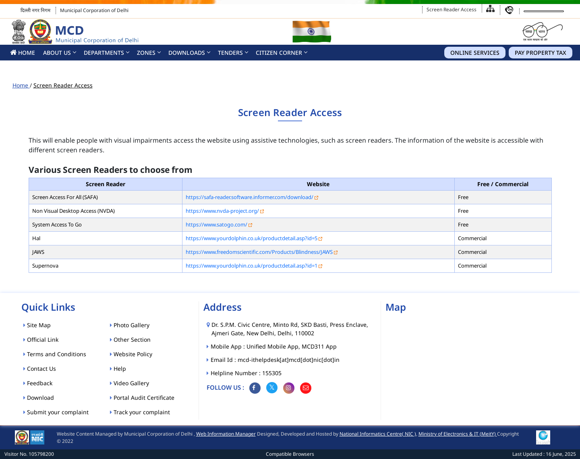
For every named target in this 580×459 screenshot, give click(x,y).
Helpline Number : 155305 (246, 373)
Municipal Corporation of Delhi (94, 10)
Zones (146, 52)
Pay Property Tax (540, 52)
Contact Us (39, 368)
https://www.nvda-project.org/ (222, 210)
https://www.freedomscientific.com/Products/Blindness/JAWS (259, 251)
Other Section (130, 339)
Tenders (230, 52)
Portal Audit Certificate (142, 397)
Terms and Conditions (54, 354)
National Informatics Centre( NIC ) (378, 433)
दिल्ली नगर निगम (35, 10)
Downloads (186, 52)
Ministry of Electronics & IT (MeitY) (457, 433)
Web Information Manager (226, 433)
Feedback (37, 383)
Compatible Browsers (290, 454)
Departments (104, 52)
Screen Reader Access (451, 9)
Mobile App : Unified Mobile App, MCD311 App (274, 346)
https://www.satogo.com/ (216, 224)
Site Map (37, 325)
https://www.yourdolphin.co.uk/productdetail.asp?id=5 (251, 238)
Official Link (40, 339)
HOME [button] (22, 52)
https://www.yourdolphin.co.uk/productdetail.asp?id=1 (251, 265)
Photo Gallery (129, 325)
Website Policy (131, 354)
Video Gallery (129, 383)
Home (21, 85)
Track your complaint (140, 412)
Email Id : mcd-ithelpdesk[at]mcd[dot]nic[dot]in (275, 359)
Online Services (474, 52)
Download (38, 397)
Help (118, 368)
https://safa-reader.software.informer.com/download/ (249, 197)
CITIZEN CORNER (279, 52)
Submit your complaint (56, 412)
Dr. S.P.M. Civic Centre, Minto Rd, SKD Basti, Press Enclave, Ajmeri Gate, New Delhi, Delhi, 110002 (289, 329)
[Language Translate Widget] (544, 11)
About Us (57, 52)
